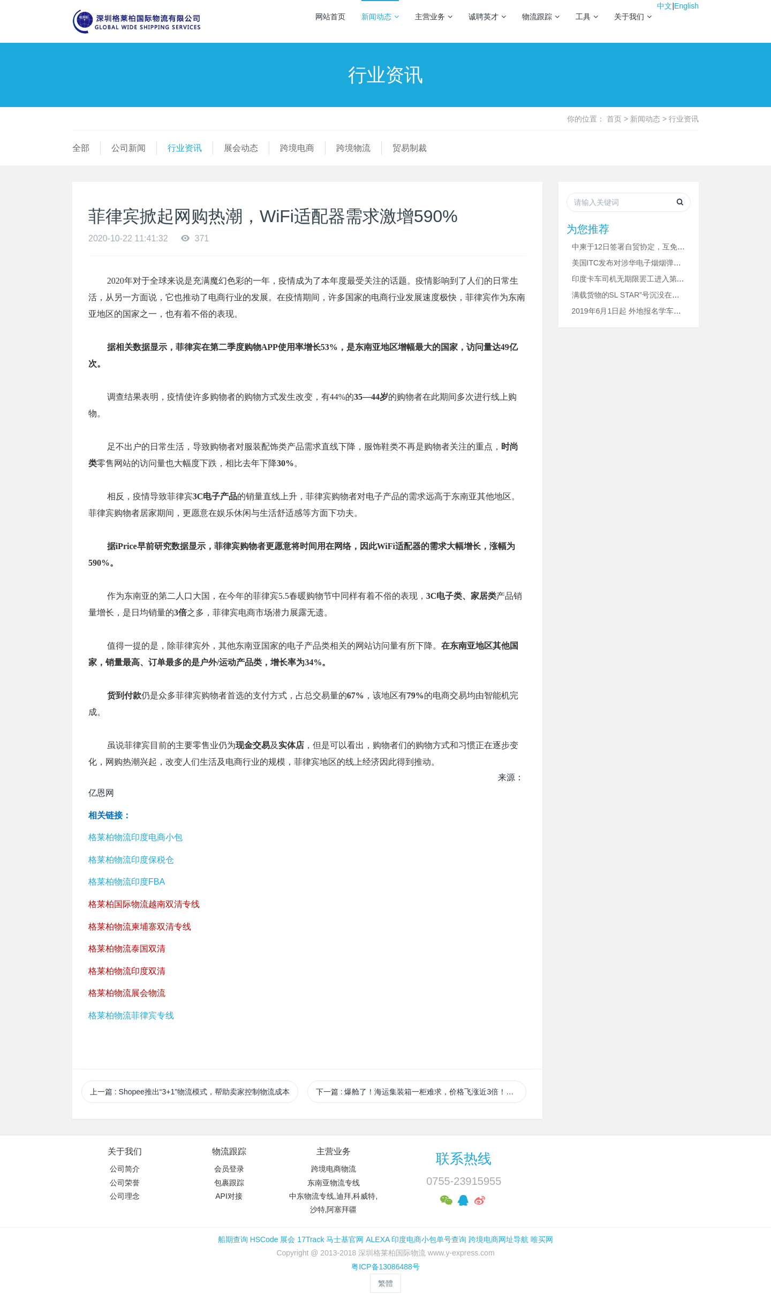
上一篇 (190, 1091)
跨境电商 (297, 148)
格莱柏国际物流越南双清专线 (144, 904)
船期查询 (233, 1239)
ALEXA (377, 1239)
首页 (614, 119)
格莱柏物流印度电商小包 (135, 837)
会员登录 (229, 1169)
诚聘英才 (487, 16)
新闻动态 (380, 16)
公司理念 (125, 1196)
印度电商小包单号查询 (428, 1239)
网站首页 (330, 16)
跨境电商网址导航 (498, 1239)
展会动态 (241, 148)
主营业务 (433, 16)
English (686, 6)
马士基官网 (345, 1239)
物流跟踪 (541, 16)
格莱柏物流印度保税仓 (131, 859)
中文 (664, 6)
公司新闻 (128, 148)
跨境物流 (353, 148)
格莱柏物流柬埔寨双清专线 (139, 926)
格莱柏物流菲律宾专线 (131, 1015)
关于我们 (633, 16)
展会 (287, 1239)
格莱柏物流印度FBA (126, 881)
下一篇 (421, 1091)
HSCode (264, 1239)
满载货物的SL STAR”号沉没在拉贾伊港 (637, 295)
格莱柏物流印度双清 (126, 971)
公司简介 (125, 1169)
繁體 (385, 1283)
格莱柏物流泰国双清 (126, 948)
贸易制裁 (409, 148)
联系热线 (464, 1159)
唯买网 (542, 1239)
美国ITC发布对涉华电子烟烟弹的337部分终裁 (648, 262)
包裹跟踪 (229, 1182)
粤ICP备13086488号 (385, 1266)
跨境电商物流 (333, 1169)
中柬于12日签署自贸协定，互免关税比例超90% (651, 246)
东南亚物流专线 (333, 1182)
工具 (587, 16)
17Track (310, 1239)
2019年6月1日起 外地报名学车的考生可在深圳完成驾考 (664, 311)
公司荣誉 (125, 1182)
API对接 (229, 1196)
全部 (80, 148)
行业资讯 (684, 119)
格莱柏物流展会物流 (126, 993)
